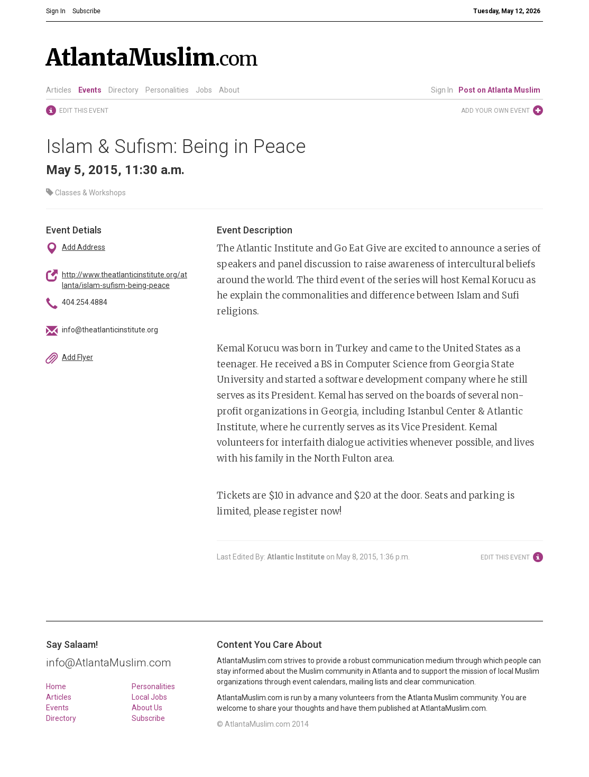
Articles (58, 90)
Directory (123, 90)
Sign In (442, 90)
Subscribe (148, 718)
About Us (147, 707)
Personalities (167, 90)
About (229, 90)
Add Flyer (77, 357)
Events (90, 90)
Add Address (83, 247)
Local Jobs (149, 697)
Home (56, 686)
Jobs (204, 90)
